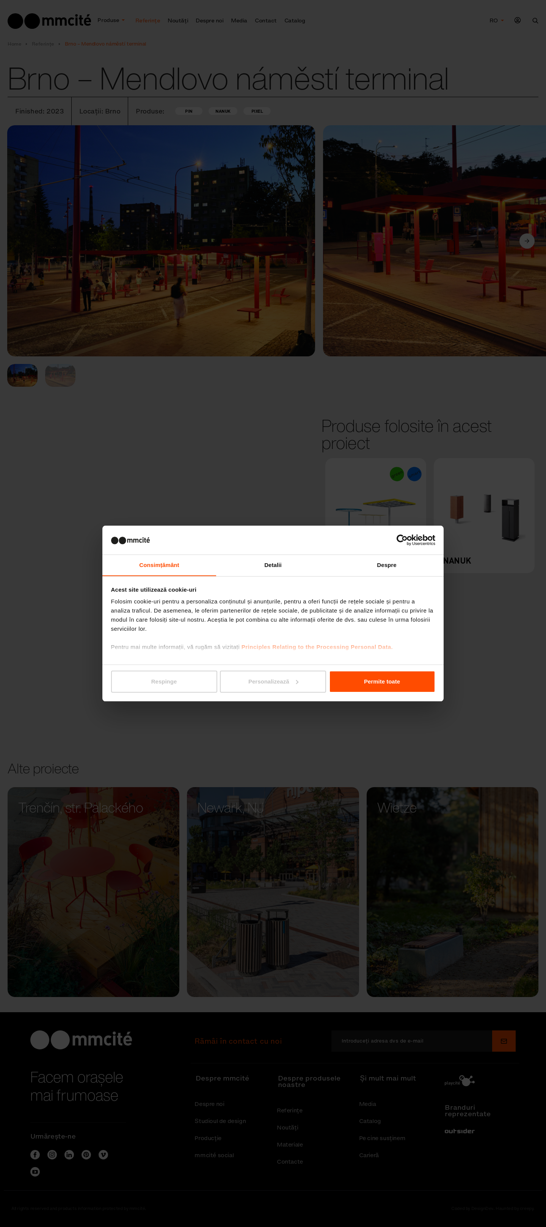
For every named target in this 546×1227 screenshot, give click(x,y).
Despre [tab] (386, 565)
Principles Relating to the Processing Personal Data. (317, 647)
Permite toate (382, 681)
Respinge (164, 681)
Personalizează (273, 681)
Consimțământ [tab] (159, 565)
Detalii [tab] (273, 565)
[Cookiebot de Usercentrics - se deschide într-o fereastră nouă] (402, 539)
